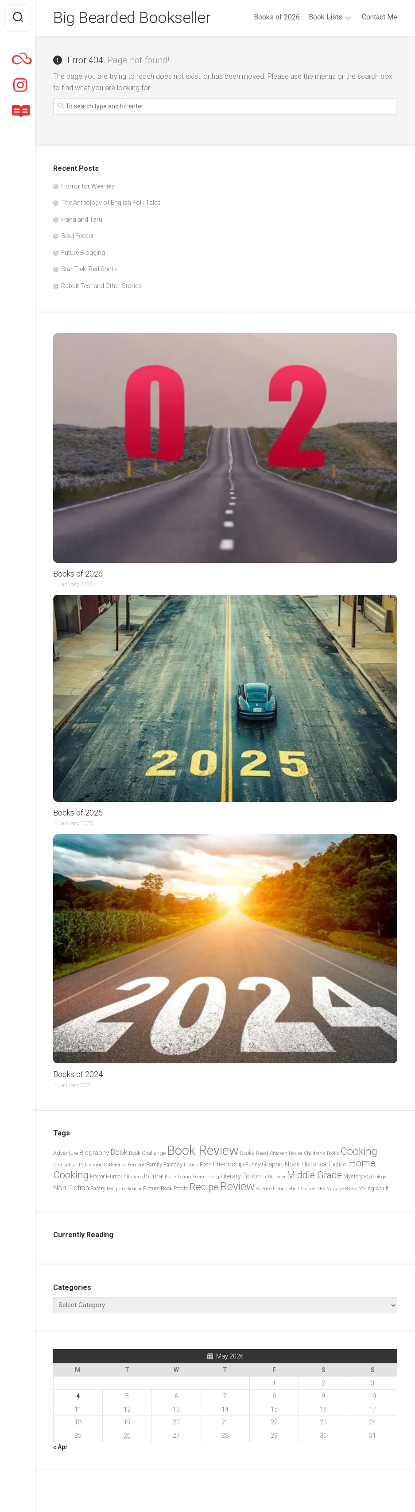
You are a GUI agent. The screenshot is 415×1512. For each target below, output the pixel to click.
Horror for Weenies (88, 186)
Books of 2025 (78, 812)
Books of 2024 (78, 1074)
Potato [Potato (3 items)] (181, 1188)
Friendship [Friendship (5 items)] (228, 1164)
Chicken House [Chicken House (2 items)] (286, 1153)
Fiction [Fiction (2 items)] (191, 1165)
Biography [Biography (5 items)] (94, 1153)
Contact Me (379, 17)
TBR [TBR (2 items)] (321, 1189)
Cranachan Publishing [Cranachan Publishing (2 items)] (78, 1165)
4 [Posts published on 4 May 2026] (78, 1396)
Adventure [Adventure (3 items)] (65, 1153)
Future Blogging (83, 252)
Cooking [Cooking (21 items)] (359, 1151)
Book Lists (325, 17)
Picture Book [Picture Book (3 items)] (157, 1188)
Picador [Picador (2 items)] (134, 1189)
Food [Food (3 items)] (206, 1164)
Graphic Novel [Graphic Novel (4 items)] (281, 1164)
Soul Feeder (77, 235)
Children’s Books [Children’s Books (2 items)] (321, 1153)
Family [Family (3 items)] (154, 1164)
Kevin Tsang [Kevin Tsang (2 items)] (205, 1177)
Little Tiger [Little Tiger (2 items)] (274, 1177)
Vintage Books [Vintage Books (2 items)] (342, 1189)
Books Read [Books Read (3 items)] (254, 1153)
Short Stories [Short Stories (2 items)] (302, 1189)
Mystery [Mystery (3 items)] (353, 1176)
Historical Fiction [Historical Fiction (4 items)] (325, 1164)
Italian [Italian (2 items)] (134, 1177)
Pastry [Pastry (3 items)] (97, 1188)
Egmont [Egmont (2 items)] (136, 1165)
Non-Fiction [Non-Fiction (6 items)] (71, 1188)
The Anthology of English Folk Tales (111, 202)
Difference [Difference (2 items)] (115, 1165)
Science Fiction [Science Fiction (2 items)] (271, 1189)
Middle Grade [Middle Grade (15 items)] (314, 1175)
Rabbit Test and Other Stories (101, 285)
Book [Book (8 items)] (119, 1152)
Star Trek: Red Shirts (89, 269)
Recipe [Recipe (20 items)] (204, 1187)
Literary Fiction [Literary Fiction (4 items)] (241, 1176)
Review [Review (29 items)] (237, 1186)
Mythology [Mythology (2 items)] (375, 1177)
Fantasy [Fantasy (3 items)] (172, 1164)
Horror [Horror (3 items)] (97, 1176)
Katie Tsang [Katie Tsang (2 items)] (178, 1177)
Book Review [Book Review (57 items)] (203, 1150)
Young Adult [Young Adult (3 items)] (374, 1188)
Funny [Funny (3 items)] (252, 1164)
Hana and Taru (81, 219)
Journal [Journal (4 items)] (152, 1176)
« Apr (60, 1446)
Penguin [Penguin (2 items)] (116, 1189)
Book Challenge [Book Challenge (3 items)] (147, 1153)
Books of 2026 (277, 17)
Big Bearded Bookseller (131, 18)
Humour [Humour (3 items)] (115, 1176)
